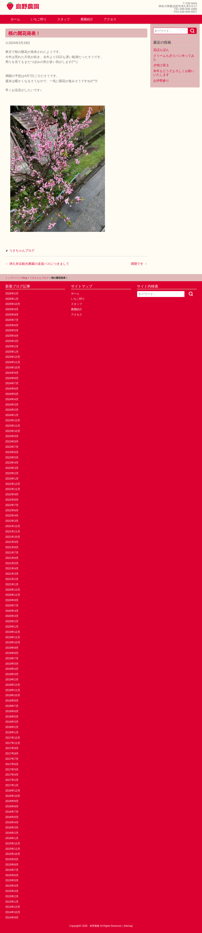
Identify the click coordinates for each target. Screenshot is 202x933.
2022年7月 (12, 505)
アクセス (110, 19)
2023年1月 (12, 478)
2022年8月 (12, 499)
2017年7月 (12, 758)
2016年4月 (12, 822)
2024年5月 (12, 393)
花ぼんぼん (161, 50)
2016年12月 (12, 790)
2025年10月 (12, 303)
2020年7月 (12, 605)
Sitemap (128, 926)
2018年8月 (12, 700)
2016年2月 (12, 832)
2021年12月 (12, 526)
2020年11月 (12, 594)
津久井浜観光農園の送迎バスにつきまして (37, 263)
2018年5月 (12, 716)
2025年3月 (12, 341)
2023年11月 (12, 425)
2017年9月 (12, 748)
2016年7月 (12, 811)
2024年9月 (12, 372)
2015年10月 (12, 853)
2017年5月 (12, 769)
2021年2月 (12, 579)
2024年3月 (12, 404)
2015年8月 (12, 864)
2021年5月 (12, 563)
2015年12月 (12, 843)
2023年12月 (12, 420)
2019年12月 (12, 631)
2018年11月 (12, 690)
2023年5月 (12, 457)
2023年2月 (12, 473)
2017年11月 (12, 743)
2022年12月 (12, 483)
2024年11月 (12, 362)
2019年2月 (12, 679)
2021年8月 (12, 547)
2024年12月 (12, 356)
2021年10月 (12, 536)
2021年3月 (12, 573)
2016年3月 (12, 827)
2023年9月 (12, 436)
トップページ (12, 277)
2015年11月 (12, 848)
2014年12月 (12, 906)
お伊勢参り (161, 80)
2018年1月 (12, 732)
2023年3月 (12, 467)
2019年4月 (12, 668)
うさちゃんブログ (22, 250)
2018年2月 (12, 727)
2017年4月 (12, 774)
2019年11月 (12, 637)
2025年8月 (12, 314)
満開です (139, 263)
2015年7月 (12, 869)
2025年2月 (12, 346)
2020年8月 (12, 600)
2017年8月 (12, 753)
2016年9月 (12, 801)
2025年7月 (12, 319)
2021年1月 (12, 584)
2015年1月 (12, 901)
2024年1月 (12, 415)
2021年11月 (12, 531)
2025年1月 (12, 351)
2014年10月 (12, 912)
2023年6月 (12, 452)
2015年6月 (12, 875)
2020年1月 (12, 626)
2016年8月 (12, 806)
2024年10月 (12, 367)
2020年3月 (12, 615)
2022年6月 (12, 510)
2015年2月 (12, 896)
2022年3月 (12, 520)
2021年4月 (12, 568)
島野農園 (94, 926)
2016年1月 (12, 838)
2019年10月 (12, 642)
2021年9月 (12, 541)
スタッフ (63, 19)
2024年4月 (12, 399)
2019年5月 (12, 663)
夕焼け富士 (161, 65)
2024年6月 (12, 388)
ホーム (15, 19)
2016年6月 (12, 817)
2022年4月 (12, 515)
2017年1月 (12, 785)
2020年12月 (12, 589)
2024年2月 (12, 409)
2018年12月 (12, 684)
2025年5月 (12, 330)
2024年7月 (12, 383)
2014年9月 (12, 917)
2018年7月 (12, 705)
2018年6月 (12, 711)
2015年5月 (12, 880)
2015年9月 (12, 859)
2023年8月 (12, 441)
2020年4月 (12, 610)
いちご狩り (39, 19)
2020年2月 (12, 621)
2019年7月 (12, 658)
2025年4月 (12, 335)
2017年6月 (12, 764)
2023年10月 (12, 431)
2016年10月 (12, 795)
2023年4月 (12, 462)
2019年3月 (12, 674)
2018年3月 (12, 721)
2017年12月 (12, 737)
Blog (24, 277)
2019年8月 (12, 653)
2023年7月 (12, 446)
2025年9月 (12, 309)
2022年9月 (12, 494)
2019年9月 (12, 647)
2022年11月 (12, 489)
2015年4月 (12, 885)
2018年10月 (12, 695)
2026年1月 (12, 298)
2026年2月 (12, 293)
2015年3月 (12, 891)
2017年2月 (12, 779)
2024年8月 (12, 378)
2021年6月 (12, 557)
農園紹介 (86, 19)
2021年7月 (12, 552)
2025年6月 (12, 325)
